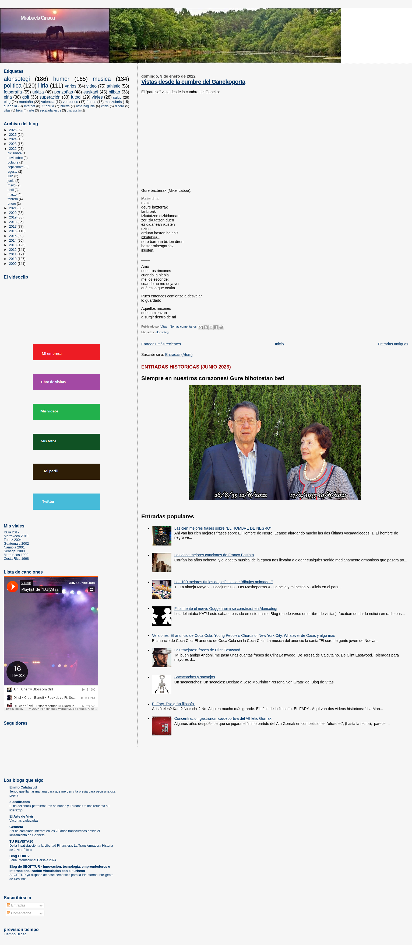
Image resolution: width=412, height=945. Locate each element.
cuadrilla (10, 106)
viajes (97, 97)
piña (8, 97)
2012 (13, 250)
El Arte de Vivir (21, 816)
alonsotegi (162, 332)
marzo (12, 194)
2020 (13, 213)
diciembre (15, 153)
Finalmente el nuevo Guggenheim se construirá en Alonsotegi (225, 608)
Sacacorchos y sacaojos (194, 677)
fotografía (13, 92)
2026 (13, 130)
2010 (13, 259)
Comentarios (19, 913)
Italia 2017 (11, 532)
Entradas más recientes (161, 344)
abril (11, 190)
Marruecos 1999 (16, 555)
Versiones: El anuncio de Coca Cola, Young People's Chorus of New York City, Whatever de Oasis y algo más (243, 635)
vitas (7, 110)
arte (31, 110)
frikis (19, 110)
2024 (13, 139)
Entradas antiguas (393, 344)
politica (13, 85)
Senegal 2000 (14, 551)
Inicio (279, 344)
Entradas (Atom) (179, 354)
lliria (43, 85)
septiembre (16, 167)
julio (11, 176)
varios (70, 86)
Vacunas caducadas (23, 820)
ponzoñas (63, 92)
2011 (13, 254)
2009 (13, 264)
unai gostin (73, 110)
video (91, 86)
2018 (13, 222)
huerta (65, 106)
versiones (70, 102)
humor (61, 79)
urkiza (38, 92)
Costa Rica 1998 (16, 559)
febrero (13, 199)
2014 (13, 240)
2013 (13, 245)
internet (29, 106)
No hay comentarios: (184, 326)
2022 (13, 149)
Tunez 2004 (13, 540)
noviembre (15, 158)
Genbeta (16, 827)
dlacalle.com (19, 802)
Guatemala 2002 (16, 544)
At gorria (47, 106)
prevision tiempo (21, 929)
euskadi (90, 92)
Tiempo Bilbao (15, 934)
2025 (13, 135)
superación (50, 97)
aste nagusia (85, 106)
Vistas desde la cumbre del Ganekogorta (193, 81)
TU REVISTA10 (21, 841)
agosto (13, 171)
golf (25, 97)
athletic (114, 86)
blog (7, 102)
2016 (13, 231)
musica (102, 79)
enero (12, 204)
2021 (13, 208)
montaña (26, 102)
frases (91, 102)
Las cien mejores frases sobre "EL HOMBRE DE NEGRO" (223, 528)
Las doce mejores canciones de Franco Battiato (214, 555)
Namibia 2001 (14, 547)
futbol (76, 97)
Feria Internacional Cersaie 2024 (32, 860)
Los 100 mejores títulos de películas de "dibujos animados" (223, 582)
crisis (104, 106)
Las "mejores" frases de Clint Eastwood (207, 650)
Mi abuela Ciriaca (38, 18)
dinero (119, 106)
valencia (47, 102)
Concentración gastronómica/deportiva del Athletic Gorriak (223, 718)
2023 (13, 144)
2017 (13, 226)
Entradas (16, 905)
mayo (12, 185)
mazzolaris (113, 102)
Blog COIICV (19, 856)
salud (117, 97)
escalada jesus (50, 110)
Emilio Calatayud (23, 787)
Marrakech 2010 (16, 536)
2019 (13, 217)
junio (11, 181)
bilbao (114, 92)
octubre (13, 162)
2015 (13, 236)
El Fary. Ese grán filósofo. (173, 704)
